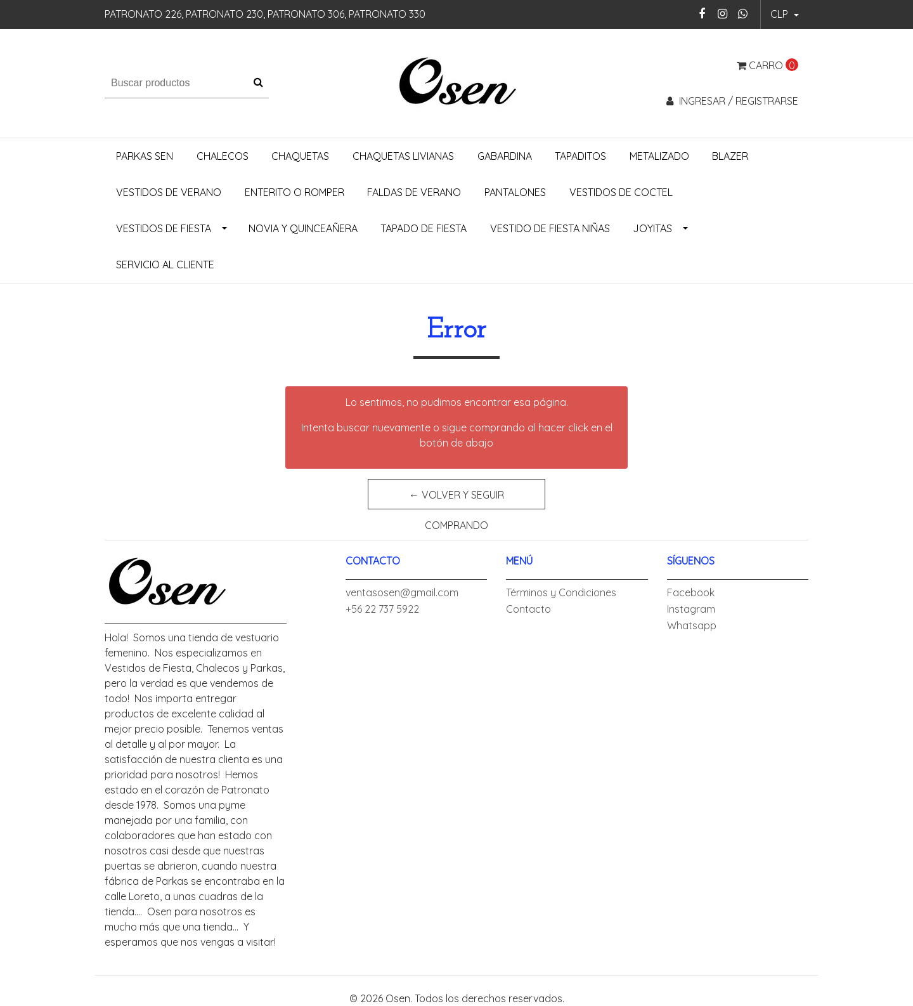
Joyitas (652, 228)
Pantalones (515, 192)
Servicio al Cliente (165, 264)
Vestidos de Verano (168, 192)
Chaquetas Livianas (403, 156)
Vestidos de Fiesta (163, 228)
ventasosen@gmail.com (402, 592)
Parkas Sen (144, 156)
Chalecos (223, 156)
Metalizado (659, 156)
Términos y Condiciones (561, 592)
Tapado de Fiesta (423, 228)
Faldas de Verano (414, 192)
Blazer (730, 156)
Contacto (528, 609)
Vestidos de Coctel (621, 192)
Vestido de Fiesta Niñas (550, 228)
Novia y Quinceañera (303, 228)
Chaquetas (300, 156)
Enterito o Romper (294, 192)
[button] (784, 14)
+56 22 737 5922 (382, 609)
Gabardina (504, 156)
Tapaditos (580, 156)
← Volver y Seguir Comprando (456, 498)
